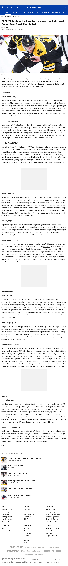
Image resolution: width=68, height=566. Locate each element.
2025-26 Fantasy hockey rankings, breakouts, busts (25, 458)
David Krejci (9, 106)
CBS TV (26, 519)
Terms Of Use (50, 509)
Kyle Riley (5, 27)
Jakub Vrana (6, 194)
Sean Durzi (5, 296)
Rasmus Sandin (7, 345)
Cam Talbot (5, 400)
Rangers (14, 230)
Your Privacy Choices (52, 517)
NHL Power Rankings (6, 16)
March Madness (7, 519)
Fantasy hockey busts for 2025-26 (19, 473)
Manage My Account (52, 528)
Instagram (27, 533)
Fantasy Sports (7, 512)
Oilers (60, 128)
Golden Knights (22, 434)
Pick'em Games (7, 509)
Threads (26, 540)
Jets (13, 155)
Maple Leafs (15, 332)
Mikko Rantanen (42, 254)
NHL (60, 101)
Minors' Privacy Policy (53, 514)
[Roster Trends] (56, 12)
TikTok (26, 531)
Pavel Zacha (6, 97)
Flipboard (27, 543)
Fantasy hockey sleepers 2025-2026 (20, 488)
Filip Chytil (5, 221)
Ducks (16, 329)
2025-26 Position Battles (16, 466)
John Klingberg (7, 323)
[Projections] (31, 12)
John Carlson (37, 361)
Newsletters (50, 531)
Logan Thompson (8, 427)
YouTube (26, 528)
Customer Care (7, 531)
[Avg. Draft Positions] (43, 12)
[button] (63, 12)
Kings (23, 147)
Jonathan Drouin (7, 240)
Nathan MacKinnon (25, 254)
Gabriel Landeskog (32, 249)
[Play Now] (14, 12)
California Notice (51, 521)
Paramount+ (28, 517)
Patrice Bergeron (59, 103)
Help (3, 528)
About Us (27, 509)
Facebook (27, 536)
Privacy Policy (50, 512)
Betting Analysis (7, 517)
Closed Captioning (52, 519)
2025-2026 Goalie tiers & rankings (19, 496)
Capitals (20, 125)
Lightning (46, 247)
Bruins (6, 101)
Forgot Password (51, 536)
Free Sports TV (6, 514)
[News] (8, 12)
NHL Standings (16, 16)
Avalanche (15, 249)
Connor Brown (7, 121)
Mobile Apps (6, 521)
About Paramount (29, 514)
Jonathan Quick (17, 409)
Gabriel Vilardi (7, 143)
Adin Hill (45, 431)
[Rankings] (22, 12)
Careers (26, 512)
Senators (38, 407)
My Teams (49, 533)
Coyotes (60, 307)
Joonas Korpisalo (30, 409)
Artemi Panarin (39, 230)
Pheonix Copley (26, 412)
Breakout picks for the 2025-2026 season (22, 481)
